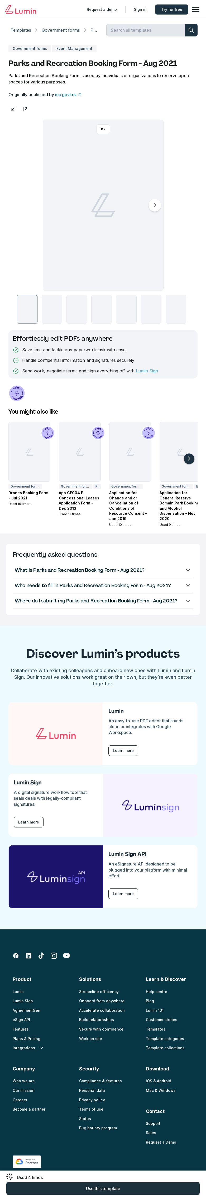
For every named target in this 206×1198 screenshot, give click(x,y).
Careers (20, 1103)
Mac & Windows (161, 1094)
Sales (151, 1136)
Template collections (165, 1051)
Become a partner (29, 1113)
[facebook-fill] (16, 959)
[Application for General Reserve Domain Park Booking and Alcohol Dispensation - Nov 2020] (181, 455)
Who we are (24, 1084)
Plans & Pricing (26, 1042)
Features (21, 1033)
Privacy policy (92, 1103)
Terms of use (91, 1113)
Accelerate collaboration (101, 1014)
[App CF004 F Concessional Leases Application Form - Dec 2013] (80, 455)
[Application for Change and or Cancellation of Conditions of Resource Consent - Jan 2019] (130, 455)
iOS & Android (158, 1084)
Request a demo (100, 9)
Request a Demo (161, 1146)
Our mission (24, 1094)
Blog (150, 1004)
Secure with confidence (101, 1033)
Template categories (165, 1042)
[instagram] (54, 959)
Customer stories (161, 1023)
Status (85, 1122)
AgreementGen (26, 1014)
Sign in (139, 9)
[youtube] (66, 959)
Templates (21, 33)
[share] (13, 112)
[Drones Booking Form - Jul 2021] (29, 455)
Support (153, 1127)
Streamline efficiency (98, 995)
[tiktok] (41, 959)
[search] (191, 33)
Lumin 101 (155, 1014)
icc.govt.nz (66, 98)
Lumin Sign (147, 374)
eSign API (21, 1023)
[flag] (25, 112)
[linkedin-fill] (28, 959)
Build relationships (96, 1023)
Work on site (90, 1042)
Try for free (170, 9)
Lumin (18, 995)
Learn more (123, 754)
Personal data (92, 1094)
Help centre (156, 995)
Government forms (61, 33)
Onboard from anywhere (101, 1004)
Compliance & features (100, 1084)
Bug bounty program (98, 1131)
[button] (194, 9)
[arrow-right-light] (189, 462)
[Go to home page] (21, 9)
